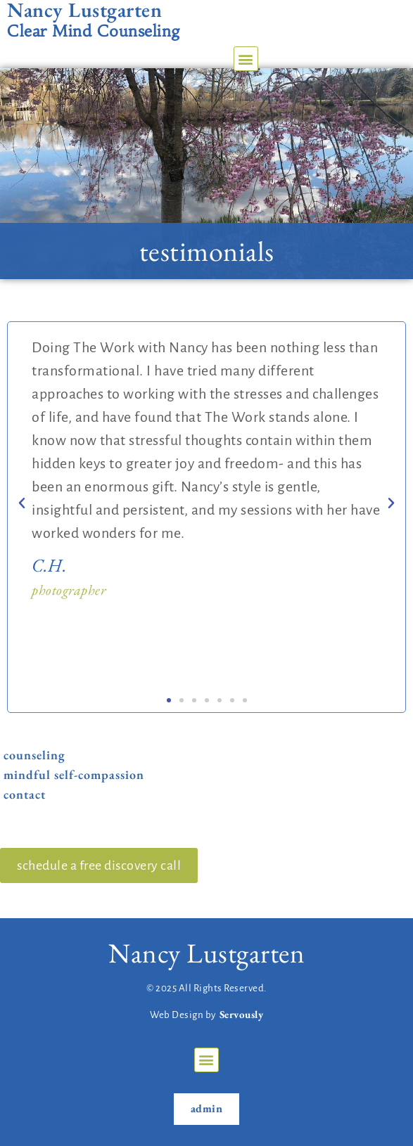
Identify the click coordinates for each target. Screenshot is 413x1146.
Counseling (34, 755)
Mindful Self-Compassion (74, 775)
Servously (242, 1014)
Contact (25, 794)
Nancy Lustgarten (206, 953)
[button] (246, 58)
